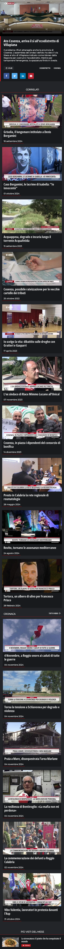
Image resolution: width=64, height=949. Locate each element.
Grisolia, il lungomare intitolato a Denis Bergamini (27, 134)
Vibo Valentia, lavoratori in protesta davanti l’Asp (31, 911)
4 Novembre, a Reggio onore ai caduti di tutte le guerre (32, 657)
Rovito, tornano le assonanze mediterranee (30, 547)
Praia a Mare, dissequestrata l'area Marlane (30, 758)
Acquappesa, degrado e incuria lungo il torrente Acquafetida (27, 239)
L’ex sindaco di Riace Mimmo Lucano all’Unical (32, 394)
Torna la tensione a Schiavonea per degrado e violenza (32, 709)
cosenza (57, 68)
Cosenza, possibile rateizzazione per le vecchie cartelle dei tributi (32, 291)
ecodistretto (45, 68)
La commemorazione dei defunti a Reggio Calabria (29, 860)
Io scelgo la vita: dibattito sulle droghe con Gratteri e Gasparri (29, 343)
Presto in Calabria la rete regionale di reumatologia (26, 497)
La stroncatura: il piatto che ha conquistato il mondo (41, 940)
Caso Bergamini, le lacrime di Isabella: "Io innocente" (29, 186)
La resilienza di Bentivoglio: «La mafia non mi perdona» (31, 808)
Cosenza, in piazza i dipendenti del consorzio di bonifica (32, 444)
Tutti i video (55, 613)
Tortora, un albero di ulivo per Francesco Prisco (28, 598)
